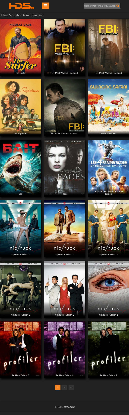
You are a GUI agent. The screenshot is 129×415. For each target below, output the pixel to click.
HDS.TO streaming (64, 406)
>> (71, 387)
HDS (21, 6)
